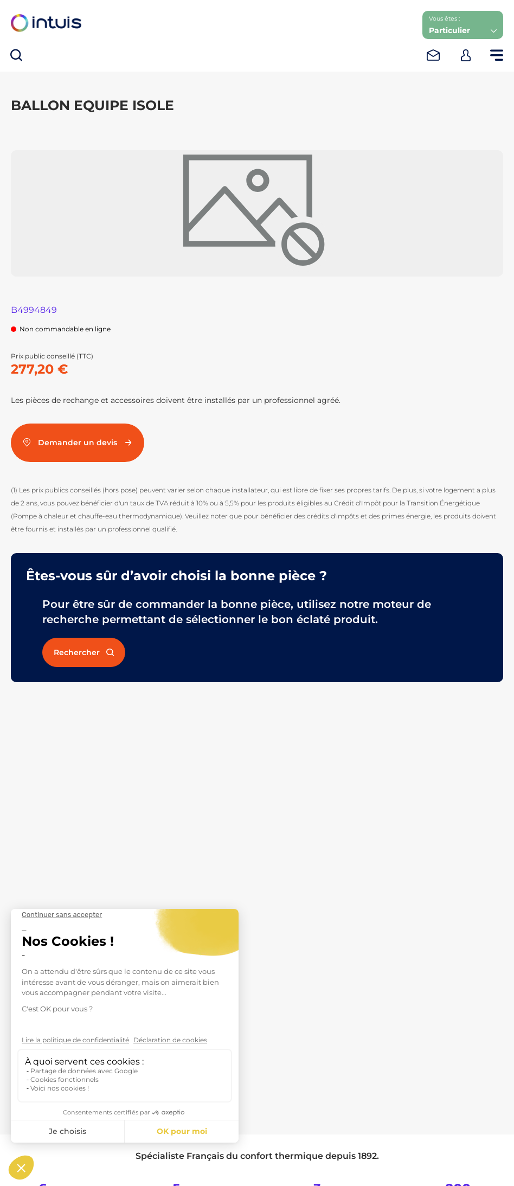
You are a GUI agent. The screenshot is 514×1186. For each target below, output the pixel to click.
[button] (462, 25)
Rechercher (84, 652)
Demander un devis (77, 442)
